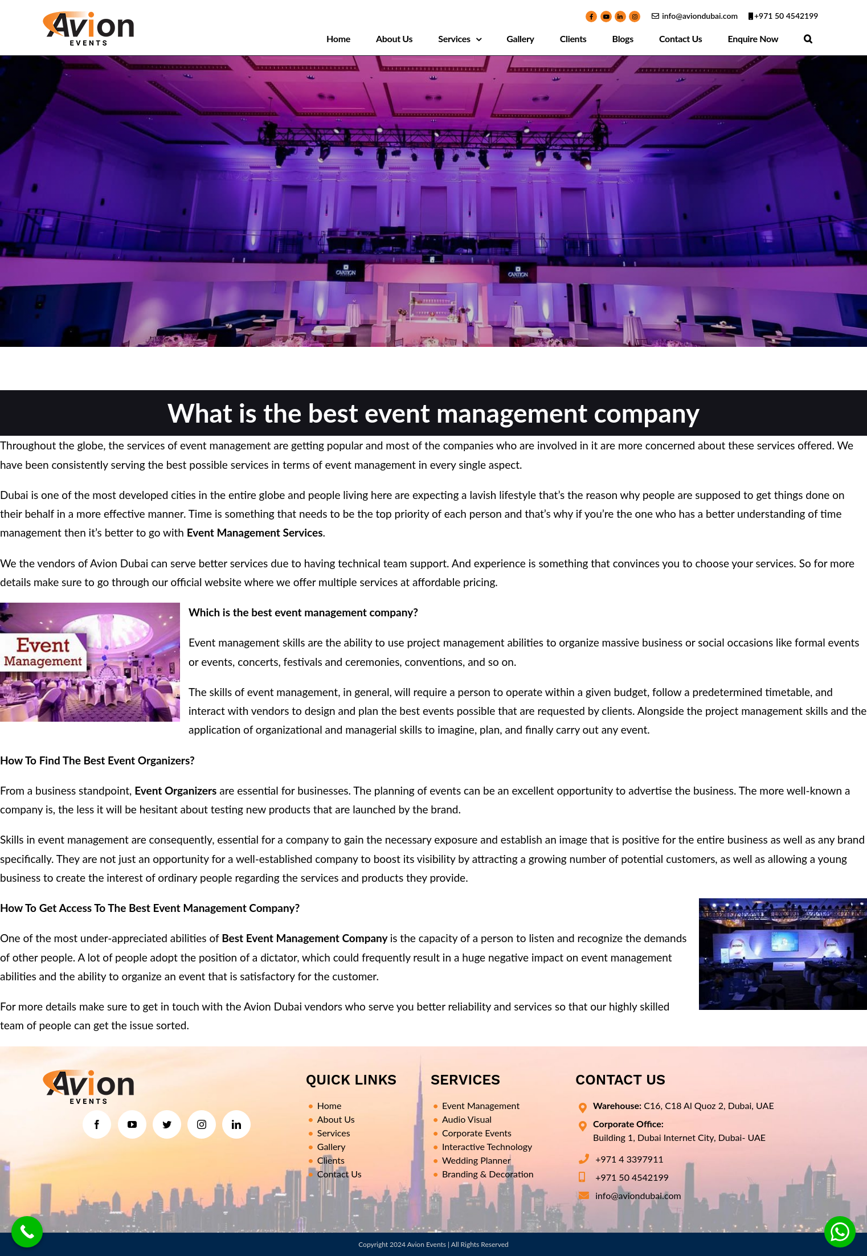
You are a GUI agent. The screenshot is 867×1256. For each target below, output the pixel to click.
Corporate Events (477, 1132)
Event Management (481, 1105)
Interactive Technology (487, 1146)
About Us (336, 1119)
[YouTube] (132, 1124)
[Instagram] (201, 1124)
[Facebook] (97, 1124)
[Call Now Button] (27, 1231)
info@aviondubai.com (700, 16)
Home (329, 1105)
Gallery (331, 1146)
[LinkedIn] (236, 1124)
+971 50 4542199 (786, 16)
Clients (331, 1160)
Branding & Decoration (488, 1173)
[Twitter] (167, 1124)
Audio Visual (467, 1119)
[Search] (808, 38)
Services (333, 1132)
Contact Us (339, 1173)
